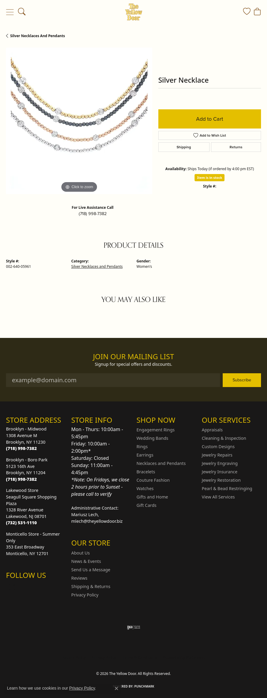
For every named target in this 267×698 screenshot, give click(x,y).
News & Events (86, 561)
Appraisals (212, 430)
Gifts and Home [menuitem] (152, 497)
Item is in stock (209, 177)
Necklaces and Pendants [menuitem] (161, 463)
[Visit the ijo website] (133, 627)
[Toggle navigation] (9, 12)
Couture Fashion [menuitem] (153, 480)
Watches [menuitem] (145, 488)
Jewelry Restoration (221, 480)
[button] (21, 12)
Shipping (184, 146)
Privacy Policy (84, 595)
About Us (80, 553)
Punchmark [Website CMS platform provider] (144, 686)
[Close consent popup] (116, 688)
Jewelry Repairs (217, 455)
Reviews (79, 578)
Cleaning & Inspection (224, 438)
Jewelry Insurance (219, 472)
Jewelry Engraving (220, 463)
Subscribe (242, 380)
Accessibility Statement (184, 657)
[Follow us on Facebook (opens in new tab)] (26, 587)
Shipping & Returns (90, 586)
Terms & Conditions (139, 657)
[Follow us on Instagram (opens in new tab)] (12, 587)
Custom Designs (218, 446)
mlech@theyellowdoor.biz (97, 521)
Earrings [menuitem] (144, 455)
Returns (236, 146)
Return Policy (74, 657)
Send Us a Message (90, 569)
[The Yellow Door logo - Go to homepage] (133, 12)
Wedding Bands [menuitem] (152, 438)
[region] (79, 121)
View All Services (218, 497)
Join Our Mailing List (133, 356)
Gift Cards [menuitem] (146, 505)
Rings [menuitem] (142, 446)
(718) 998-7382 (93, 213)
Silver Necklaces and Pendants (37, 35)
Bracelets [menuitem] (145, 472)
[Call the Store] (21, 448)
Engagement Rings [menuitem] (155, 430)
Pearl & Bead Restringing (227, 488)
